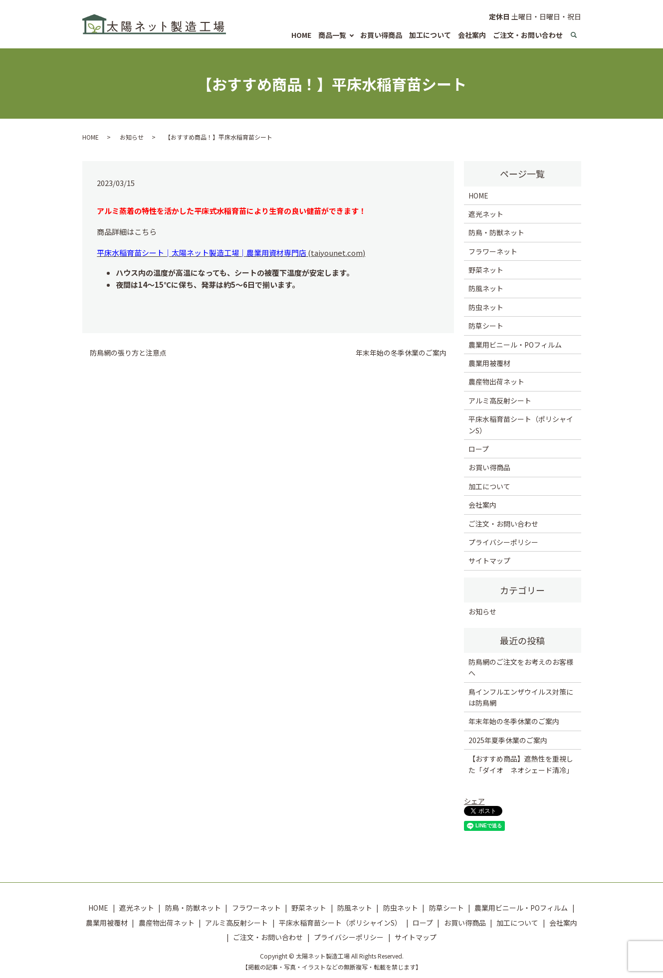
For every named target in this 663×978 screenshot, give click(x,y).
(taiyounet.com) (231, 252)
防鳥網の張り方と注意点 (128, 353)
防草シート (485, 326)
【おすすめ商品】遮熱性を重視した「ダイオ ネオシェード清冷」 (520, 764)
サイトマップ (489, 561)
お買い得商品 (381, 35)
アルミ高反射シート (499, 400)
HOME (301, 35)
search (573, 35)
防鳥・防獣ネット (496, 232)
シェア (474, 801)
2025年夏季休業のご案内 (507, 740)
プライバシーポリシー (503, 542)
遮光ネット (485, 214)
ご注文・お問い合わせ (528, 35)
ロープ (478, 449)
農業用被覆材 (489, 363)
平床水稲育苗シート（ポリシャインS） (520, 424)
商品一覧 (332, 35)
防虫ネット (485, 307)
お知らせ (132, 137)
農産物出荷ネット (496, 382)
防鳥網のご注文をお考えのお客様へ (520, 667)
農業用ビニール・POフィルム (515, 345)
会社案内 (472, 35)
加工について (430, 35)
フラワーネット (492, 251)
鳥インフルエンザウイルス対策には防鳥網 (520, 697)
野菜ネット (485, 270)
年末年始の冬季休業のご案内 (401, 353)
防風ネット (485, 288)
